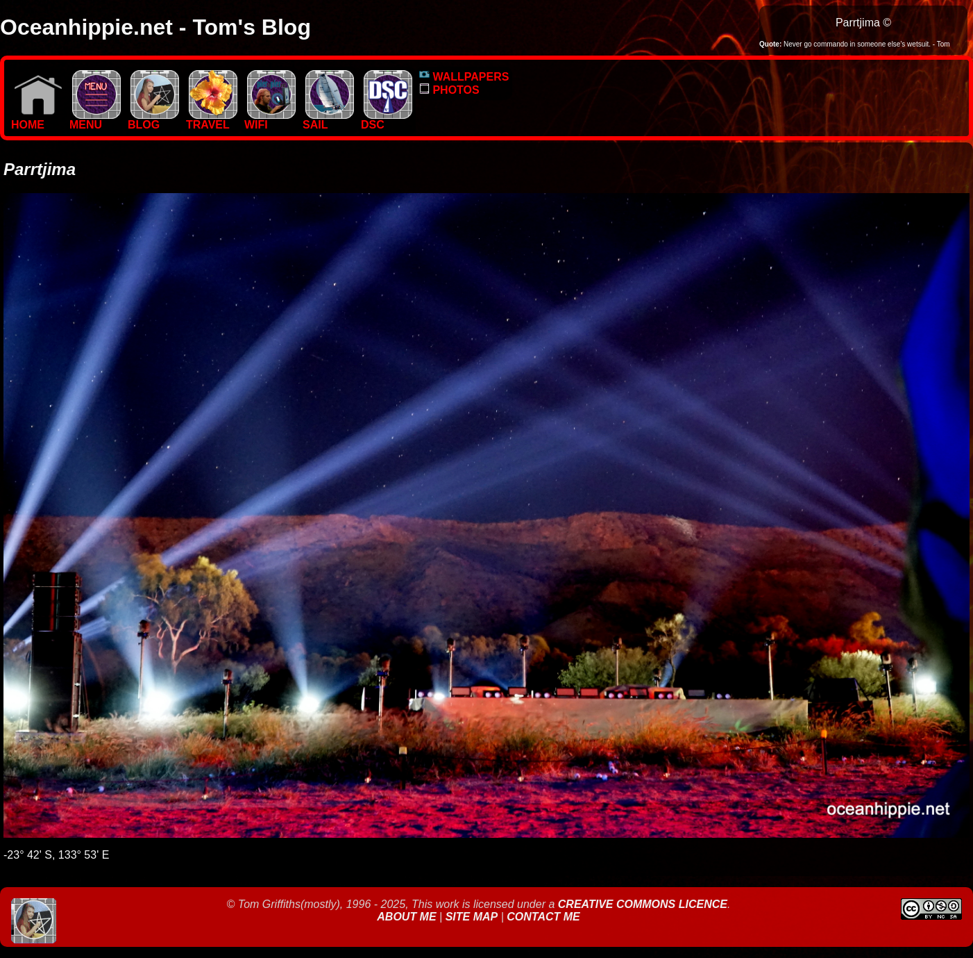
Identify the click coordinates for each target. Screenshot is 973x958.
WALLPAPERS (464, 77)
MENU (95, 120)
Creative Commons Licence (642, 904)
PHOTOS (449, 90)
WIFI (270, 120)
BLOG (153, 120)
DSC (386, 120)
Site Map (472, 917)
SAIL (328, 120)
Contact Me (543, 917)
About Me (408, 917)
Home (36, 120)
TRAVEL (211, 120)
